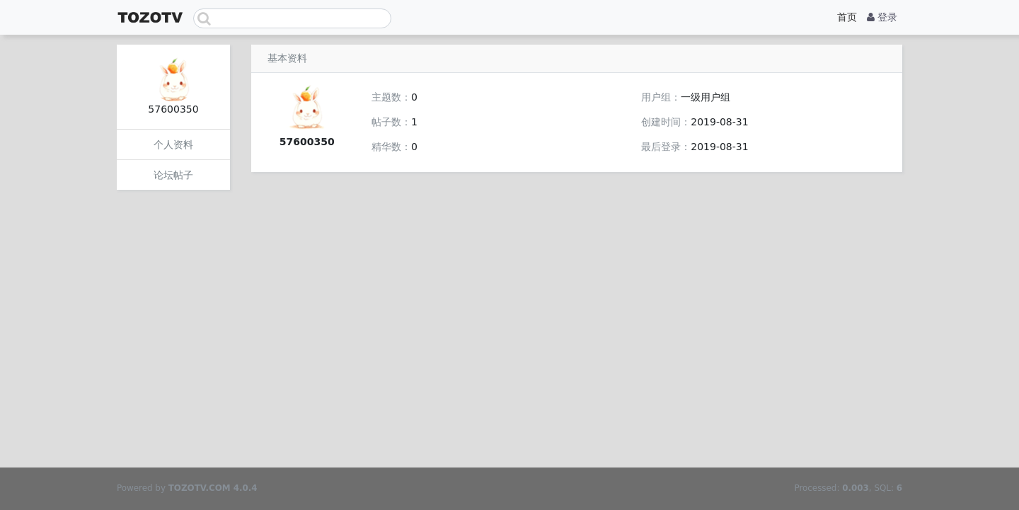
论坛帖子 (173, 175)
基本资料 (287, 58)
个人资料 (173, 144)
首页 (847, 17)
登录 (882, 17)
